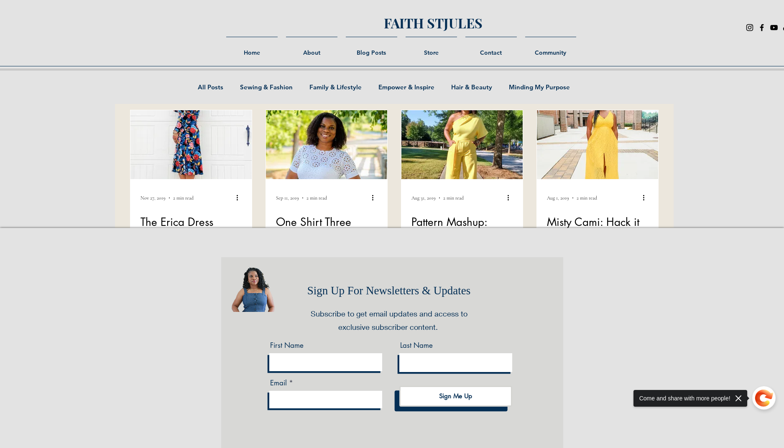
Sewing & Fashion (266, 87)
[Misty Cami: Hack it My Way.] (597, 144)
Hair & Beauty (471, 87)
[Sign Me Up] (455, 396)
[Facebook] (761, 27)
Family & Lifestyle (335, 87)
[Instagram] (749, 27)
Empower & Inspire (406, 87)
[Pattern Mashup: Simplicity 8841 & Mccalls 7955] (462, 144)
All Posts (210, 87)
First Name (287, 345)
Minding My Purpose (539, 87)
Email (278, 383)
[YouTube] (774, 27)
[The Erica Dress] (191, 144)
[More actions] (240, 198)
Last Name (416, 345)
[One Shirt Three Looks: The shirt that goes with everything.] (326, 144)
